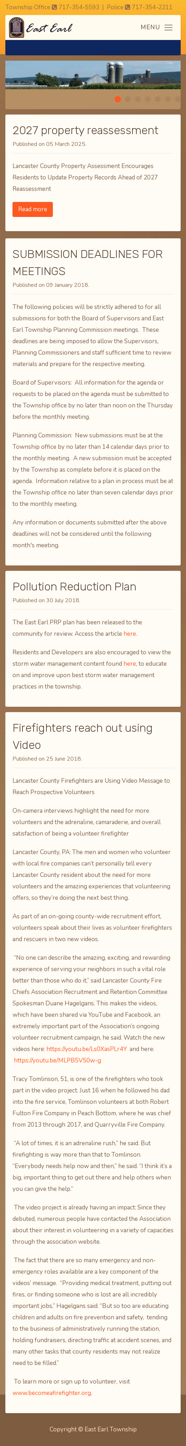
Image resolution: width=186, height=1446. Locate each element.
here (130, 634)
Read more (32, 209)
